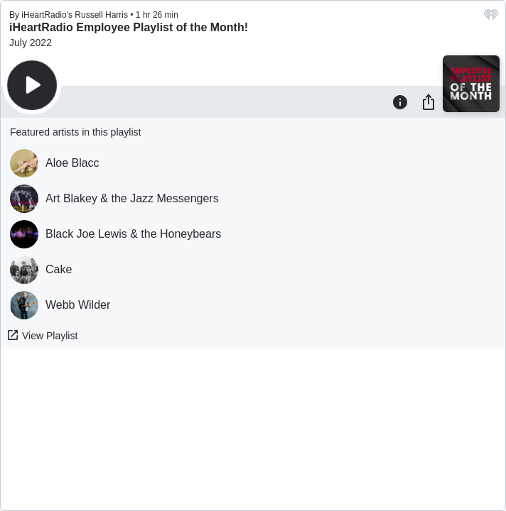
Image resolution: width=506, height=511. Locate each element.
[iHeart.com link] (491, 18)
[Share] (428, 101)
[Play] (32, 85)
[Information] (400, 101)
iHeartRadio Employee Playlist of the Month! (128, 27)
